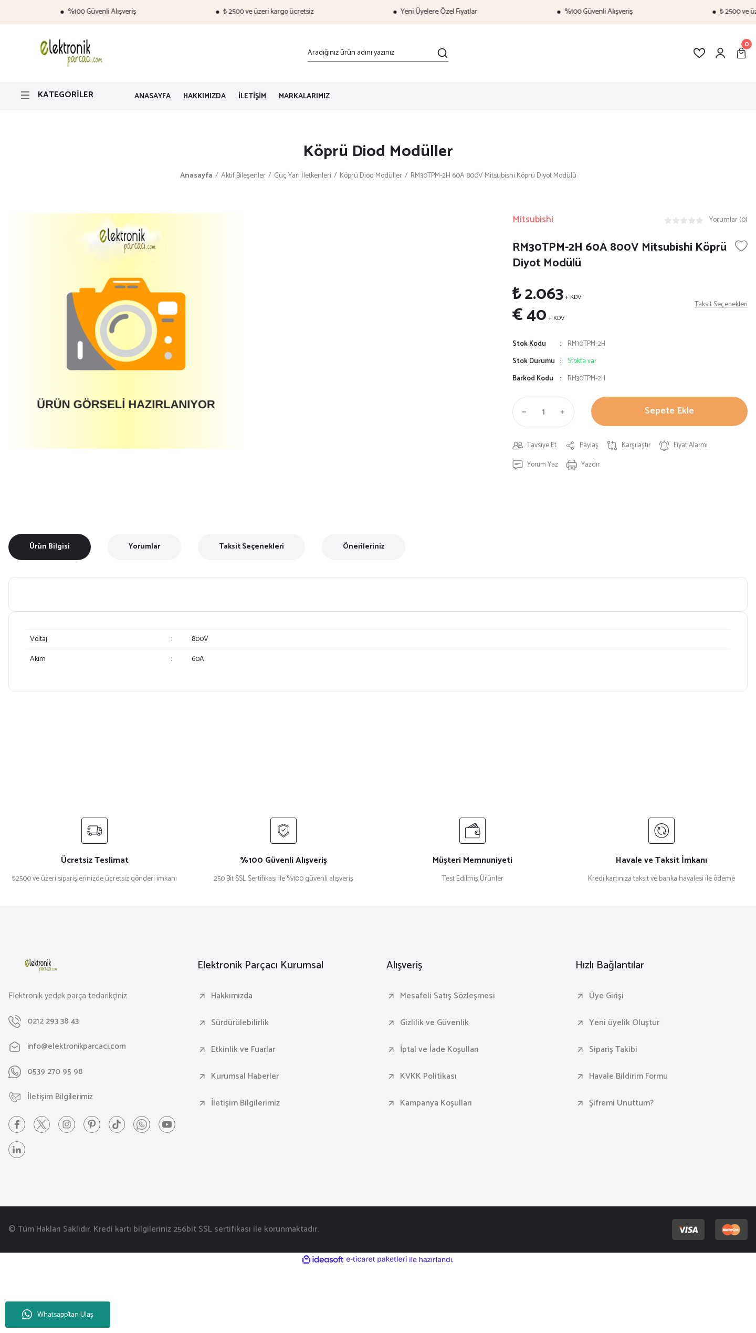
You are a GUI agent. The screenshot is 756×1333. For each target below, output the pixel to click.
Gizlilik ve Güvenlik (434, 1024)
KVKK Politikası (428, 1078)
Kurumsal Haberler (245, 1078)
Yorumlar (144, 548)
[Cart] (741, 53)
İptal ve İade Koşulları (439, 1051)
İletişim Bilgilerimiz (245, 1105)
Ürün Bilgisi (49, 548)
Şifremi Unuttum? (621, 1105)
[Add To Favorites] (741, 247)
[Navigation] (63, 95)
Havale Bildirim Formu (628, 1078)
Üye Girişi (606, 997)
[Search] (378, 53)
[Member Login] (720, 53)
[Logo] (69, 53)
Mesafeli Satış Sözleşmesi (447, 997)
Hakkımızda (232, 997)
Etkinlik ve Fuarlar (243, 1051)
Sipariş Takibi (613, 1051)
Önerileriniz (363, 548)
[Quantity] (543, 413)
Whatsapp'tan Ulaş (57, 1315)
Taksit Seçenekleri (251, 548)
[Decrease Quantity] (521, 413)
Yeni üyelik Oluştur (624, 1024)
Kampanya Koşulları (436, 1105)
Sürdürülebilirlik (240, 1024)
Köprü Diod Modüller (378, 152)
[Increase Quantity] (564, 413)
